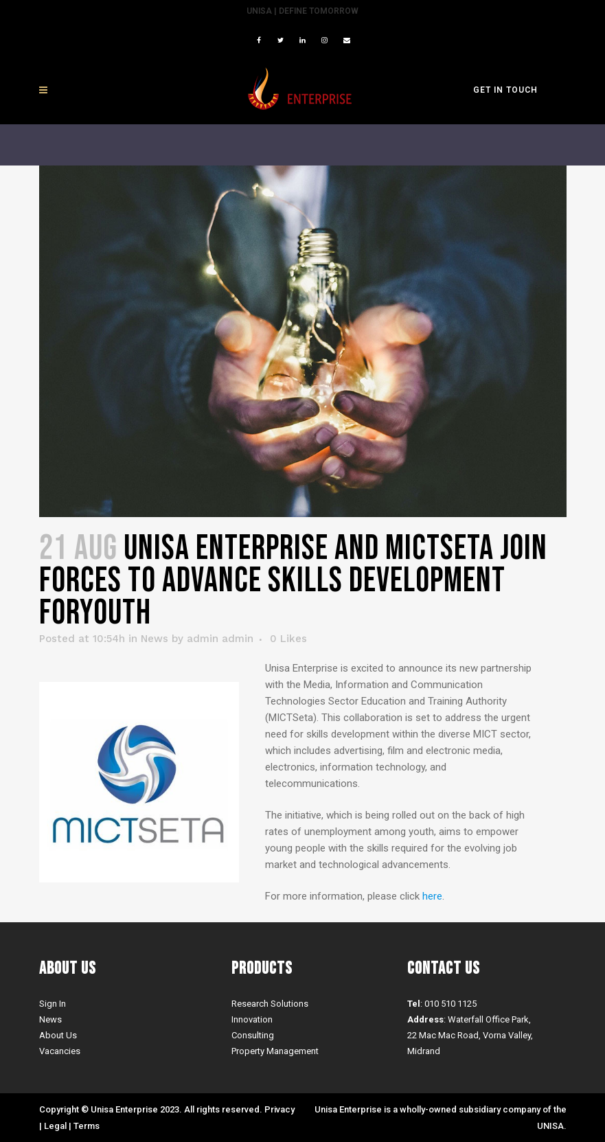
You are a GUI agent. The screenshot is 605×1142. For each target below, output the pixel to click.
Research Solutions (269, 1003)
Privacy (279, 1109)
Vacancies (59, 1051)
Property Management (275, 1051)
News (154, 638)
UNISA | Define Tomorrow (302, 11)
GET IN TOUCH (505, 90)
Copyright (59, 1109)
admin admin (220, 638)
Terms (86, 1126)
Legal (55, 1126)
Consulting (252, 1035)
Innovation (252, 1019)
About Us (58, 1035)
